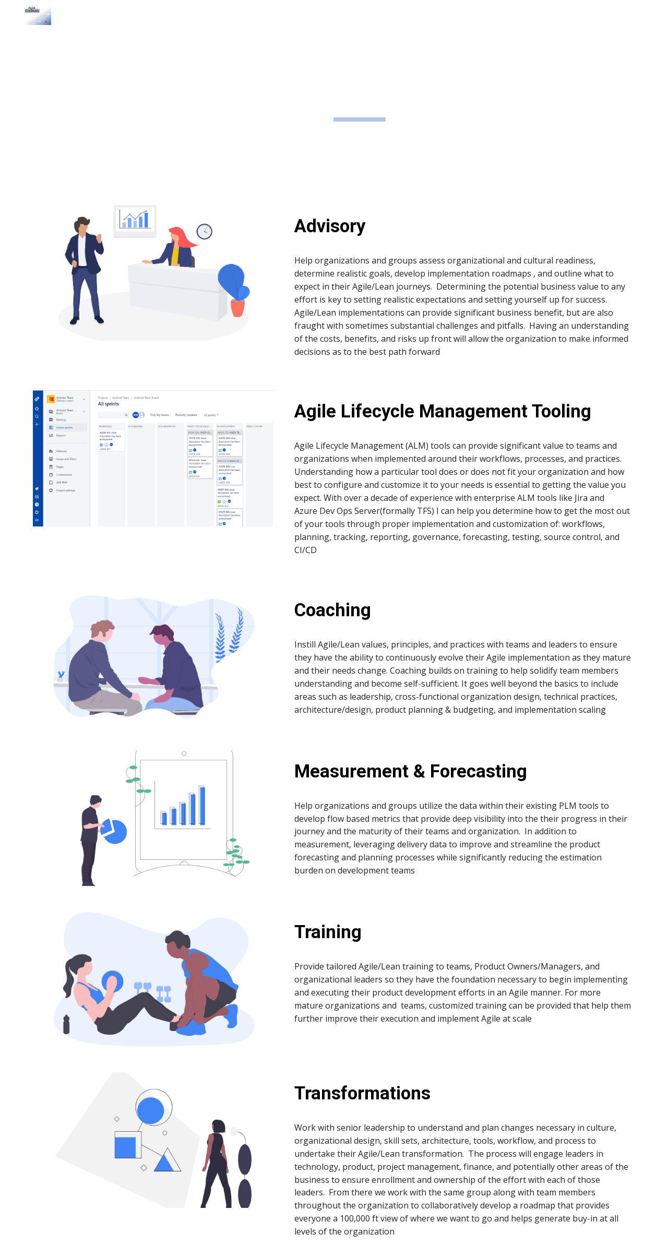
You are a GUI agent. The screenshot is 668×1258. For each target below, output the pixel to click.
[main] (359, 77)
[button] (655, 14)
